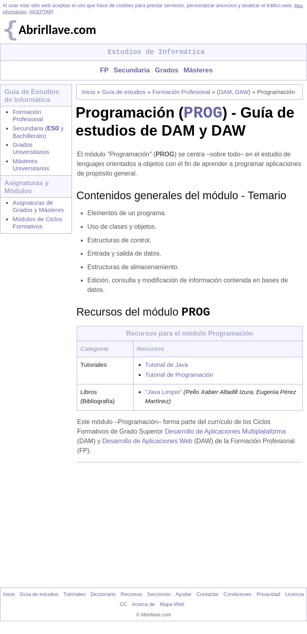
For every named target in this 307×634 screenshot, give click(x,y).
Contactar (207, 601)
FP (104, 70)
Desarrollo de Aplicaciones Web (147, 447)
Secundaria (132, 70)
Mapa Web (172, 611)
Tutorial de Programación (179, 381)
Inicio (89, 92)
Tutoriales (74, 601)
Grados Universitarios (30, 150)
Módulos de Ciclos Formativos (37, 224)
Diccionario (103, 601)
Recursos (131, 601)
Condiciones (237, 601)
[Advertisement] (191, 531)
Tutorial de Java (166, 371)
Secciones (159, 601)
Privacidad (269, 601)
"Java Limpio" (163, 398)
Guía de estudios (124, 92)
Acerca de (143, 611)
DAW (241, 92)
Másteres (198, 70)
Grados (167, 70)
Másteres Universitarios (30, 166)
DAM (225, 92)
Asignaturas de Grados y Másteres (38, 208)
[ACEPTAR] (41, 11)
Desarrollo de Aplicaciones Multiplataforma (225, 437)
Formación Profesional (27, 115)
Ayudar (183, 601)
